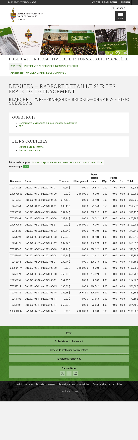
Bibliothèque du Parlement (69, 341)
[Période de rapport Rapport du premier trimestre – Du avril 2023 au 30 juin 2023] (67, 162)
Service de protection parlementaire (69, 350)
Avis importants (24, 384)
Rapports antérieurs (29, 150)
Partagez (118, 8)
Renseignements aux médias (74, 384)
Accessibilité (115, 384)
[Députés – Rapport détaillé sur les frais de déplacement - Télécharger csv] (26, 166)
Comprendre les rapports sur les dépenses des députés (48, 123)
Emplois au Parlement (69, 358)
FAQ (21, 126)
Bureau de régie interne (31, 147)
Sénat (69, 332)
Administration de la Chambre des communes (38, 72)
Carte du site (99, 384)
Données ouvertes (45, 384)
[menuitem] (104, 2)
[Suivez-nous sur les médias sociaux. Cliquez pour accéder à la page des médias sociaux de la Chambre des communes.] (69, 372)
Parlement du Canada (22, 2)
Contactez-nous (69, 391)
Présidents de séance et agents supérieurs (51, 66)
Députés (16, 66)
